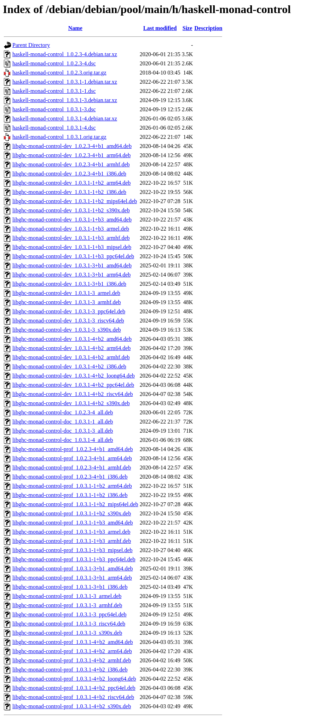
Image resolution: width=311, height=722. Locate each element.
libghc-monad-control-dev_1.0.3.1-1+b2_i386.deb (69, 192)
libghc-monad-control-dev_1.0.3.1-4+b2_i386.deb (69, 366)
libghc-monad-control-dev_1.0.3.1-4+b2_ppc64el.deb (73, 385)
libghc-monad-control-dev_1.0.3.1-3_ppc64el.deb (68, 311)
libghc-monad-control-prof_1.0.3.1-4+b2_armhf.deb (71, 660)
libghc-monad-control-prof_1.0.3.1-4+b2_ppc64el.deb (74, 688)
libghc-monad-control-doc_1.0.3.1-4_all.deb (62, 440)
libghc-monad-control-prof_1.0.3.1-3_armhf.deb (67, 605)
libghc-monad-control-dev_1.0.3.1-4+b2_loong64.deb (73, 376)
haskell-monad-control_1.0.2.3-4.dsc (54, 63)
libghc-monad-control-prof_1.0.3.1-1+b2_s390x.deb (71, 513)
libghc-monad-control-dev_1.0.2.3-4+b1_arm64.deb (71, 155)
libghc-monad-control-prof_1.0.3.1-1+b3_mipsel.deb (72, 550)
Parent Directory (31, 45)
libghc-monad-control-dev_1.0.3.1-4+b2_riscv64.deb (72, 394)
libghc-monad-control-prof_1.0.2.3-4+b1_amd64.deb (72, 449)
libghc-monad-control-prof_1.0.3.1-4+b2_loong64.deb (74, 679)
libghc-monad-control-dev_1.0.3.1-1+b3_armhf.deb (71, 238)
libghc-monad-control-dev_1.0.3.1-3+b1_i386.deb (69, 284)
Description (208, 28)
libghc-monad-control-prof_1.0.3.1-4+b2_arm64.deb (72, 651)
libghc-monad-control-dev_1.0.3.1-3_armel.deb (66, 293)
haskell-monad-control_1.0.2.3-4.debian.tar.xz (64, 54)
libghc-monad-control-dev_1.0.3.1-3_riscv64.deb (68, 321)
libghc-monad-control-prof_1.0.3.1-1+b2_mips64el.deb (75, 504)
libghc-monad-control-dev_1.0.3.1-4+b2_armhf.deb (71, 357)
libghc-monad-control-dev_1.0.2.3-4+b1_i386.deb (69, 174)
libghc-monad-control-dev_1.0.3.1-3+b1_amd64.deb (72, 265)
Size (187, 28)
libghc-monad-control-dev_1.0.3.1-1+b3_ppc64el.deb (73, 256)
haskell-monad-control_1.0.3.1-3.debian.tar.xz (64, 100)
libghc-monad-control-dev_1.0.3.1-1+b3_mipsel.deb (71, 247)
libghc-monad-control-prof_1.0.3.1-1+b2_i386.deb (69, 495)
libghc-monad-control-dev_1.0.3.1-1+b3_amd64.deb (72, 220)
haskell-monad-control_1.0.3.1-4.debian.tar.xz (64, 119)
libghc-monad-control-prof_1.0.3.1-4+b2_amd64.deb (72, 642)
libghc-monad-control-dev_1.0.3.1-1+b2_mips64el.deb (74, 201)
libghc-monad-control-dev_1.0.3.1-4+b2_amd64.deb (72, 339)
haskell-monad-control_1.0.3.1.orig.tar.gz (59, 137)
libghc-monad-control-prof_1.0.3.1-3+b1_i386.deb (69, 587)
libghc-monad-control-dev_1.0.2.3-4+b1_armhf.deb (71, 164)
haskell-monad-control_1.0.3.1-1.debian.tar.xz (64, 82)
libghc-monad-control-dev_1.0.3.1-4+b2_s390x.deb (71, 403)
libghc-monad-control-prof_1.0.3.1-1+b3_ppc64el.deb (74, 559)
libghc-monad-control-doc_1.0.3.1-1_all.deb (62, 422)
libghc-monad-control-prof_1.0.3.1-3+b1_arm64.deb (72, 578)
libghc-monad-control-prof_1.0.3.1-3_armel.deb (66, 596)
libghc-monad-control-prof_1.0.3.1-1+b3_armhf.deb (71, 541)
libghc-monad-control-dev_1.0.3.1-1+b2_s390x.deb (71, 210)
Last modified (160, 28)
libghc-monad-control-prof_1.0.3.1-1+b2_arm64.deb (72, 486)
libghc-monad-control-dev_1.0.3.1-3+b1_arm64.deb (71, 275)
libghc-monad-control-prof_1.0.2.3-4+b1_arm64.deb (72, 458)
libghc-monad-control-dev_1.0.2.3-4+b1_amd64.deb (72, 146)
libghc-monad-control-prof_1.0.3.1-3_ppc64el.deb (69, 614)
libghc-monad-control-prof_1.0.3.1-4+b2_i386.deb (69, 670)
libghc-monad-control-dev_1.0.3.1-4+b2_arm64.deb (71, 348)
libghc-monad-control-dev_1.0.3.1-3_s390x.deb (66, 330)
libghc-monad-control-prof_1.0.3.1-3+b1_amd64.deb (72, 569)
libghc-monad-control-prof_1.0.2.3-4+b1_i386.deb (69, 477)
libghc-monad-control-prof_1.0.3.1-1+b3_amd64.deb (72, 523)
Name (75, 28)
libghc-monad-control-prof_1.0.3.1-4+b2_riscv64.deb (73, 697)
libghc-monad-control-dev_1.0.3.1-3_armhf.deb (66, 302)
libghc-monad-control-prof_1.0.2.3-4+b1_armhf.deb (71, 467)
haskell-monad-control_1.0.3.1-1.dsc (54, 91)
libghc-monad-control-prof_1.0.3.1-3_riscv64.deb (68, 624)
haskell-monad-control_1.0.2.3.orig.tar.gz (59, 73)
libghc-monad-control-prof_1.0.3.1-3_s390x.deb (67, 633)
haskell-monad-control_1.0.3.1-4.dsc (54, 128)
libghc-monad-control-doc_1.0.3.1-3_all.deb (62, 431)
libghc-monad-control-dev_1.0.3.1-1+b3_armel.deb (70, 229)
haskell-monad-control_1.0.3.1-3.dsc (54, 109)
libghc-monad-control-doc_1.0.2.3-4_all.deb (62, 412)
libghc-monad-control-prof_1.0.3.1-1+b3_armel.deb (71, 532)
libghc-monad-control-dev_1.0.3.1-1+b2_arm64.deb (71, 183)
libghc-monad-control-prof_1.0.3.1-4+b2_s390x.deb (71, 706)
